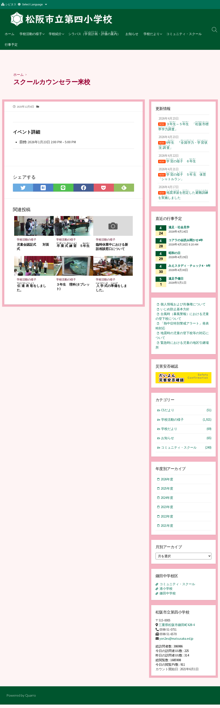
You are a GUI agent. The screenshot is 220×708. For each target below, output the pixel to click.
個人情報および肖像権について (183, 307)
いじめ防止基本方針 (174, 312)
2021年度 (167, 530)
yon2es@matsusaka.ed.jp (176, 642)
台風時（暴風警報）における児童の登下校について (182, 319)
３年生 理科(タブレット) (73, 287)
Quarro (30, 699)
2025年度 (167, 492)
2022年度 (167, 520)
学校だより (152, 34)
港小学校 (166, 593)
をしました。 (31, 287)
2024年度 (167, 502)
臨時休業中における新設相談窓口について (112, 247)
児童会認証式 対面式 (33, 247)
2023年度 (167, 511)
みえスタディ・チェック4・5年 (189, 269)
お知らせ (131, 34)
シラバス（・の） (94, 33)
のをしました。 (111, 287)
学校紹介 (55, 34)
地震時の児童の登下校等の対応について (182, 338)
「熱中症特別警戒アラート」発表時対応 (182, 328)
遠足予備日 (175, 281)
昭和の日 (174, 256)
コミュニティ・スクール (184, 34)
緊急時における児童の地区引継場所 (182, 348)
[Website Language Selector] (34, 4)
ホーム (9, 34)
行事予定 (11, 44)
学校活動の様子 (31, 34)
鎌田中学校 (168, 597)
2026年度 (167, 483)
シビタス (10, 4)
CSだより (186, 413)
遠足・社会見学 (178, 230)
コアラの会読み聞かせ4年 (185, 243)
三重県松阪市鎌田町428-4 (177, 629)
